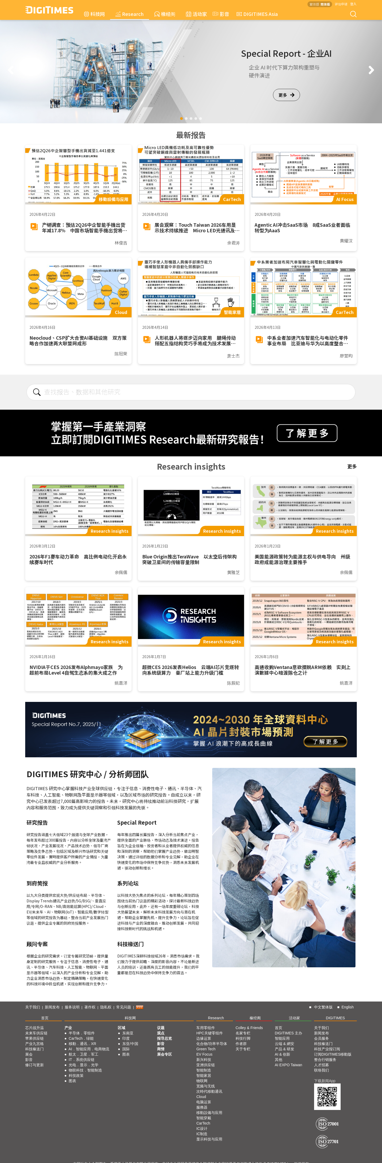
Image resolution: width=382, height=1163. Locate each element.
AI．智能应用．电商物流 (88, 1049)
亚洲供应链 (205, 1065)
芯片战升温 (34, 1028)
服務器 (201, 1107)
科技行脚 (243, 1038)
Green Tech (205, 1049)
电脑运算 (203, 1102)
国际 (126, 1049)
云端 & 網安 (284, 1044)
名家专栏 (243, 1033)
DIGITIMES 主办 (288, 1033)
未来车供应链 (36, 1033)
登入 (353, 4)
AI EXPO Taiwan (288, 1065)
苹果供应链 (34, 1038)
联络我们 (321, 1070)
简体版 (325, 4)
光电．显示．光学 (83, 1065)
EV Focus (204, 1054)
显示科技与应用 (209, 1139)
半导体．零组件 (82, 1033)
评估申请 (341, 4)
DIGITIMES (335, 1018)
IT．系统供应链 (81, 1059)
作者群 (241, 1044)
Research (129, 13)
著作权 (90, 1007)
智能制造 (203, 1070)
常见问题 (123, 1007)
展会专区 (164, 1054)
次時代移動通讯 (209, 1091)
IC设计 (201, 1128)
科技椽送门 (34, 1049)
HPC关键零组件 (209, 1033)
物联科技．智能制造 (85, 1070)
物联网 (201, 1081)
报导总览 (164, 1038)
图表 (72, 1081)
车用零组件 (205, 1028)
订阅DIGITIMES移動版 (333, 1054)
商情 (160, 1049)
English (347, 1007)
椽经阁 (164, 13)
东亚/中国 (130, 1044)
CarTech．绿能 (81, 1038)
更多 (286, 95)
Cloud (201, 1097)
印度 (126, 1038)
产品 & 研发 (284, 1049)
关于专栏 (243, 1049)
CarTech (203, 1123)
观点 (160, 1033)
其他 (278, 1059)
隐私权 (105, 1007)
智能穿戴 (203, 1118)
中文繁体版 (323, 1007)
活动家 (196, 13)
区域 (121, 1028)
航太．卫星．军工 (83, 1054)
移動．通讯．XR (82, 1044)
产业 (68, 1028)
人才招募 (321, 1065)
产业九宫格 (34, 1044)
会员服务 (321, 1038)
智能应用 (282, 1038)
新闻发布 (52, 1007)
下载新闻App (325, 1081)
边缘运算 (203, 1038)
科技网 (94, 13)
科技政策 (76, 1075)
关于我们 (32, 1007)
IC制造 (201, 1134)
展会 (29, 1054)
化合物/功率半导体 (211, 1044)
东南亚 (127, 1033)
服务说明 (72, 1007)
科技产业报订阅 (327, 1049)
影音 (220, 13)
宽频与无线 (205, 1086)
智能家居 (203, 1075)
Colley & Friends (249, 1028)
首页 (45, 1018)
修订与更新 (34, 1065)
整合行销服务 (325, 1059)
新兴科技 (203, 1059)
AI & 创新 (282, 1054)
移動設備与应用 (209, 1112)
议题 (160, 1028)
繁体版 (314, 4)
